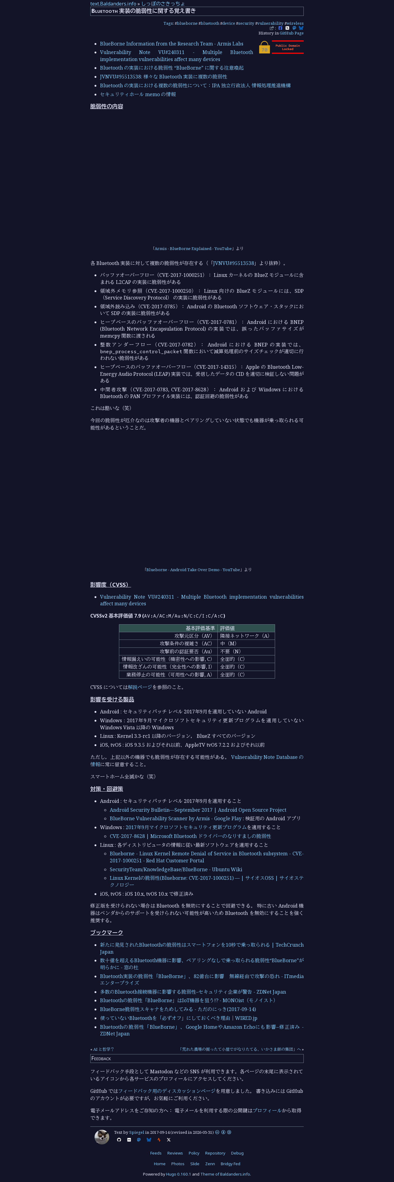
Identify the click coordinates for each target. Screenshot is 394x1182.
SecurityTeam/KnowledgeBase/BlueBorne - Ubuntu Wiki (176, 869)
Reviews (175, 1153)
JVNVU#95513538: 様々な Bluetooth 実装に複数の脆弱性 (163, 76)
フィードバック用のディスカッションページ (167, 1091)
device (228, 23)
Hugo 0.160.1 (178, 1174)
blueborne (187, 23)
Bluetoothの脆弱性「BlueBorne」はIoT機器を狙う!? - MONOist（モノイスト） (189, 1000)
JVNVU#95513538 (233, 263)
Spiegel (136, 1132)
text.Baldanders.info (113, 3)
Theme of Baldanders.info (225, 1174)
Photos (177, 1163)
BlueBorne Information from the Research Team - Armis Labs (171, 43)
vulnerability (270, 23)
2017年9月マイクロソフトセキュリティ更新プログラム (186, 827)
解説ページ (140, 687)
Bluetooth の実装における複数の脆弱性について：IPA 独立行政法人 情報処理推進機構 (195, 85)
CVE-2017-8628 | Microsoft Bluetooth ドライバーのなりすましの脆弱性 (190, 836)
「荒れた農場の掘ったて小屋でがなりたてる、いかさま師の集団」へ (239, 1049)
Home (160, 1163)
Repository (215, 1153)
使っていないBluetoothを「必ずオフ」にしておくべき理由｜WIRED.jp (178, 1018)
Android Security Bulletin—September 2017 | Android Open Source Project (198, 810)
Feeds (156, 1153)
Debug (237, 1153)
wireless (295, 23)
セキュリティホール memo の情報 (138, 94)
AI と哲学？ (103, 1049)
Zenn (210, 1163)
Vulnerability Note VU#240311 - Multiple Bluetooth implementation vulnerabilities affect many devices (176, 55)
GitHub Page (292, 33)
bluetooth (210, 23)
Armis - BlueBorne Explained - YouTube (193, 248)
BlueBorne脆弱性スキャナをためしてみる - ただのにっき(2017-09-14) (178, 1009)
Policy (194, 1153)
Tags (168, 23)
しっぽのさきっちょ (163, 3)
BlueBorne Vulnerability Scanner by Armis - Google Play (176, 818)
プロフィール (267, 1110)
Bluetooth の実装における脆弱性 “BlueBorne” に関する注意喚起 (172, 67)
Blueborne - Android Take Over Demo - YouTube (193, 569)
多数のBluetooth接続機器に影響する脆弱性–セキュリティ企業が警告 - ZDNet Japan (193, 991)
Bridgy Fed (230, 1163)
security (246, 23)
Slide (194, 1163)
